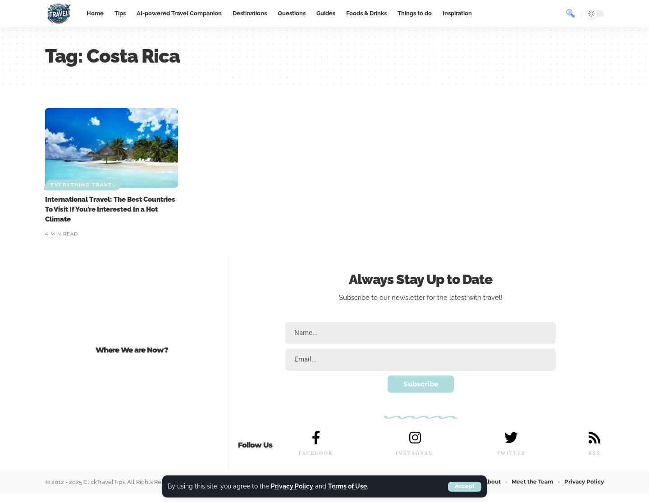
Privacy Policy (292, 486)
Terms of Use (347, 486)
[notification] (554, 13)
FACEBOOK (316, 454)
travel (492, 298)
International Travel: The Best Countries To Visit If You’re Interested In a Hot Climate (110, 209)
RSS (594, 454)
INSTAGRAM (415, 454)
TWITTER (511, 454)
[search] (570, 13)
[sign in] (538, 13)
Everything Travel (83, 185)
